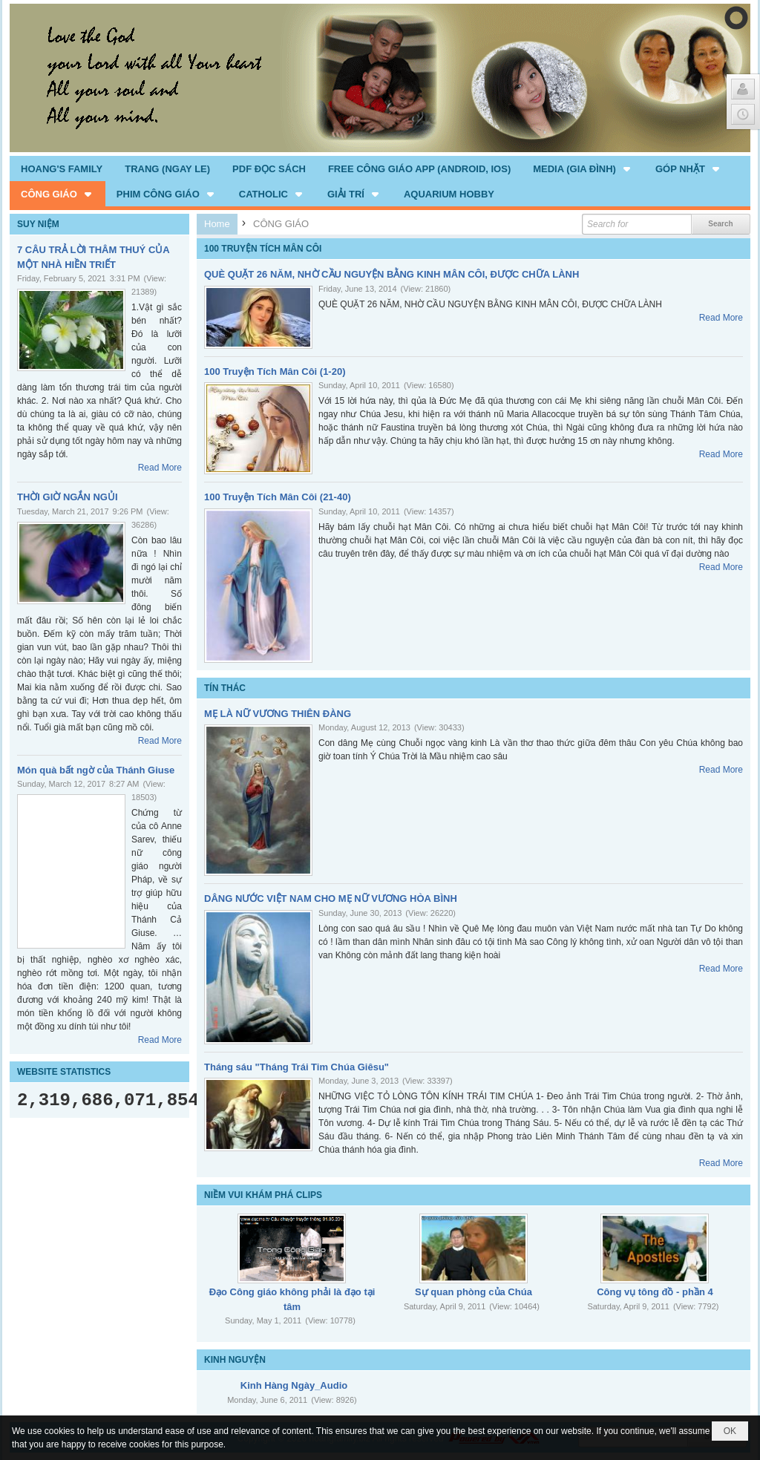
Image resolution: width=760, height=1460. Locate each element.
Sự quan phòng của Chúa (473, 1291)
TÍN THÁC (225, 688)
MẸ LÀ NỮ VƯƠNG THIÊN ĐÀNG (277, 713)
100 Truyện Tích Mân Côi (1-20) (275, 371)
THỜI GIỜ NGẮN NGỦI (67, 497)
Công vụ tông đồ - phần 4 (655, 1291)
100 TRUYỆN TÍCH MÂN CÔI (262, 248)
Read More (160, 467)
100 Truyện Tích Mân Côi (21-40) (277, 497)
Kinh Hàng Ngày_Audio (293, 1385)
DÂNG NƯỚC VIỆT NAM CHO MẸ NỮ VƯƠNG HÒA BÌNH (330, 898)
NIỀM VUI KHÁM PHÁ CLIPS (263, 1195)
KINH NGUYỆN (235, 1360)
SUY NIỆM (38, 224)
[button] (583, 168)
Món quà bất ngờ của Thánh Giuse (95, 770)
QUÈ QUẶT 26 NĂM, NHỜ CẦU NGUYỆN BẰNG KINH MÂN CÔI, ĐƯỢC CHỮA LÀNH (391, 274)
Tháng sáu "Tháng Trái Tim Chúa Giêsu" (296, 1067)
